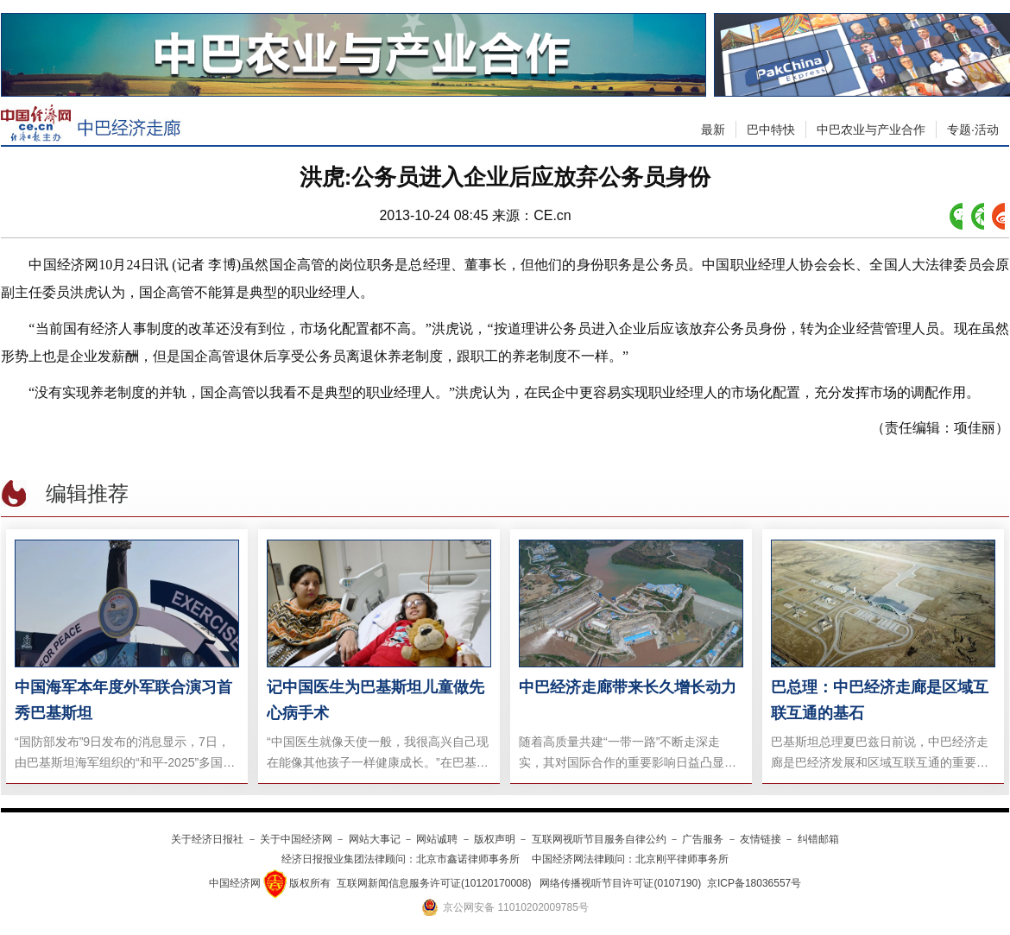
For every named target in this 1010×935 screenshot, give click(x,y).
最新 (713, 129)
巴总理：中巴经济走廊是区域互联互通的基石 (879, 700)
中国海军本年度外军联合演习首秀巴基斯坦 (123, 700)
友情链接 (760, 839)
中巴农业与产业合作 (871, 129)
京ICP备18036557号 (754, 883)
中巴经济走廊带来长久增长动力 (627, 687)
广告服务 (702, 839)
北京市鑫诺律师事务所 (468, 859)
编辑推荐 (87, 493)
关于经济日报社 (207, 839)
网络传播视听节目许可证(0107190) (620, 883)
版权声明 (494, 839)
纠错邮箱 (818, 839)
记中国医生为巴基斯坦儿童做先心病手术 (375, 700)
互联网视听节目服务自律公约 (599, 839)
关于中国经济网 (296, 839)
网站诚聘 (437, 839)
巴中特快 (771, 129)
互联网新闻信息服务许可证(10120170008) (434, 883)
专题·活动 (973, 129)
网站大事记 (375, 839)
